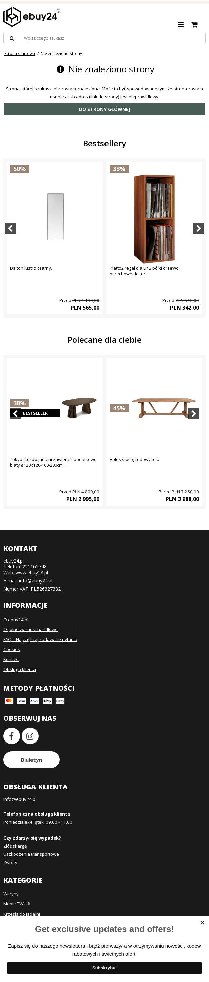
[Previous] (10, 228)
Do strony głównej (104, 109)
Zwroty (10, 862)
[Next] (198, 228)
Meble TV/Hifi (16, 904)
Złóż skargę (15, 846)
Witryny (11, 894)
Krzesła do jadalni (21, 914)
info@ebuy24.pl (35, 580)
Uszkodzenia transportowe (31, 854)
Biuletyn (31, 759)
